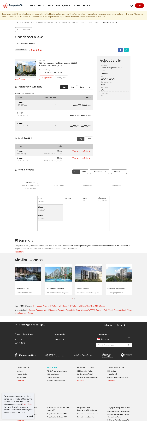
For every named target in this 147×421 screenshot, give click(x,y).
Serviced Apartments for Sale (87, 377)
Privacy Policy (27, 404)
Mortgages (52, 367)
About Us (18, 339)
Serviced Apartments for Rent (117, 377)
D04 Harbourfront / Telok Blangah (118, 392)
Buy (64, 87)
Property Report (107, 355)
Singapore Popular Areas (118, 388)
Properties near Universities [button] (88, 395)
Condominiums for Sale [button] (86, 374)
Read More (19, 252)
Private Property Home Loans (57, 371)
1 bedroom (97, 172)
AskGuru (20, 371)
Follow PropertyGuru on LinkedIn (125, 325)
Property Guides (22, 374)
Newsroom (59, 339)
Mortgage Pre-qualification (56, 380)
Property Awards (54, 355)
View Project (21, 79)
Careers (18, 346)
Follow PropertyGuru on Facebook (113, 325)
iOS (42, 325)
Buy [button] (33, 5)
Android (35, 325)
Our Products (20, 343)
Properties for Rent (115, 367)
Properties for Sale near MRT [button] (58, 395)
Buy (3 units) (47, 78)
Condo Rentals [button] (113, 374)
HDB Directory (21, 377)
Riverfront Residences (116, 289)
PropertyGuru (23, 367)
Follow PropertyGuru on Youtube (121, 325)
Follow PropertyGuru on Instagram (117, 325)
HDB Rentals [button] (112, 371)
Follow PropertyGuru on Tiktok (131, 325)
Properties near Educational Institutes (87, 389)
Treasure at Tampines (55, 289)
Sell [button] (51, 5)
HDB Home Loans (53, 374)
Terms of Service (41, 415)
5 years (83, 87)
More (87, 5)
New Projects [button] (63, 5)
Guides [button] (76, 5)
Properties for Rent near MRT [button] (58, 398)
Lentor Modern (83, 289)
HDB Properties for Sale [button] (86, 371)
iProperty (126, 355)
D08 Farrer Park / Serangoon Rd (118, 401)
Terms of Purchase (71, 415)
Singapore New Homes (27, 388)
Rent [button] (41, 5)
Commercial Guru (25, 355)
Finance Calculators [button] (55, 377)
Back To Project (23, 30)
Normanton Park (23, 289)
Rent (72, 87)
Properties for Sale (85, 367)
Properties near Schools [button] (86, 398)
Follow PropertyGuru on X (128, 325)
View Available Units (81, 151)
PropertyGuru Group (24, 334)
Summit (83, 355)
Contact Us (60, 334)
